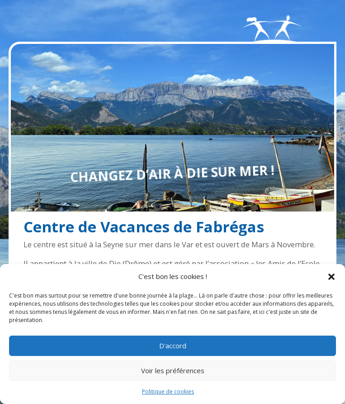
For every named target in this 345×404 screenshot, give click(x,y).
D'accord (172, 345)
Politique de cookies (168, 391)
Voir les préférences (172, 370)
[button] (331, 276)
